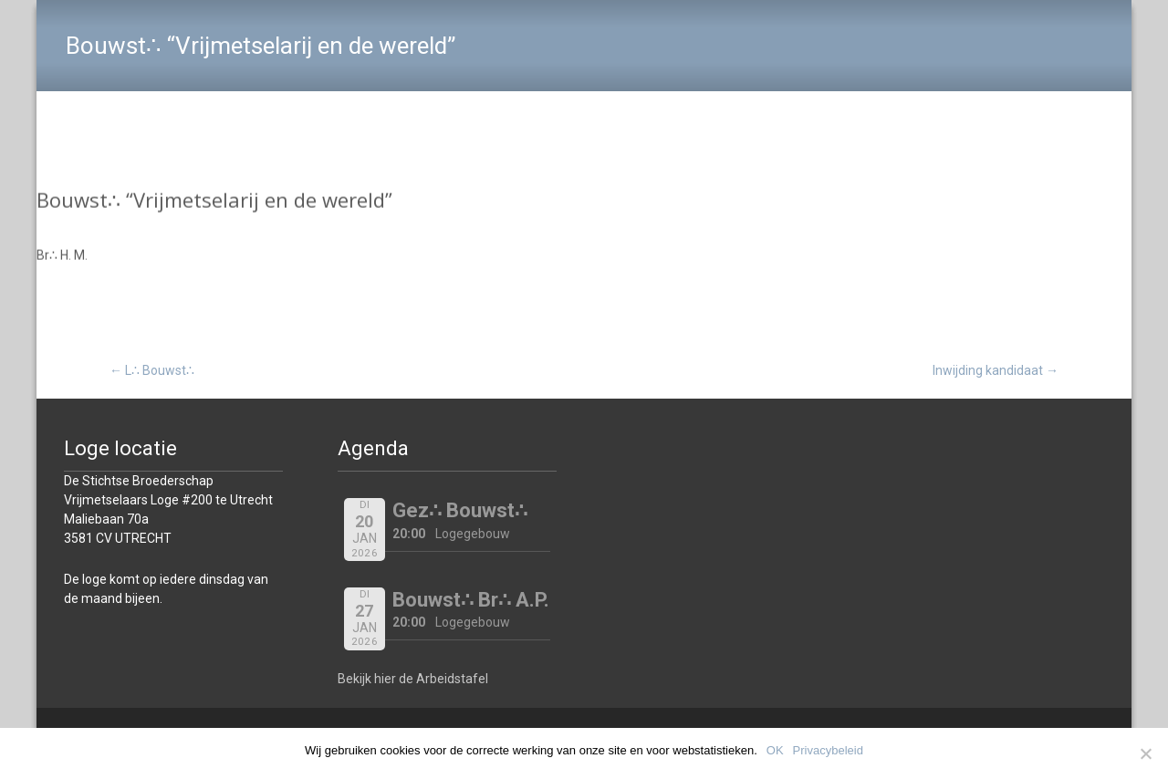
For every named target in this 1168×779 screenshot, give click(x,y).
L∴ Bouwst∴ (152, 370)
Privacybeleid (828, 750)
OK (775, 750)
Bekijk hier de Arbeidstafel (413, 678)
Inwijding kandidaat (995, 370)
